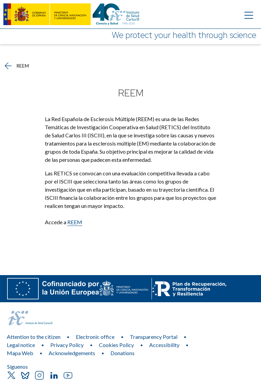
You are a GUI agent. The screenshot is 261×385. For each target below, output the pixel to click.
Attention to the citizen (33, 336)
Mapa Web (20, 353)
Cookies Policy (116, 345)
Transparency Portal (153, 336)
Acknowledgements (72, 353)
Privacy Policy (67, 345)
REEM (74, 222)
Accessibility (164, 345)
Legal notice (21, 345)
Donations (122, 353)
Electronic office (95, 336)
